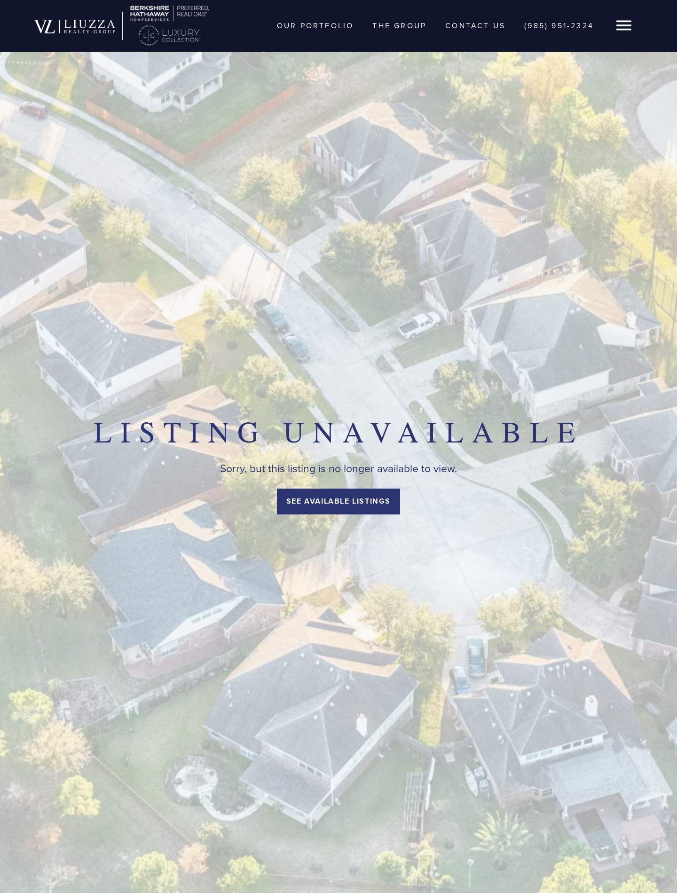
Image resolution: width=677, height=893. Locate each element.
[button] (624, 26)
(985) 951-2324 (559, 25)
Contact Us (475, 25)
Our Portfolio (315, 25)
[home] (74, 25)
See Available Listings (338, 501)
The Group (399, 25)
